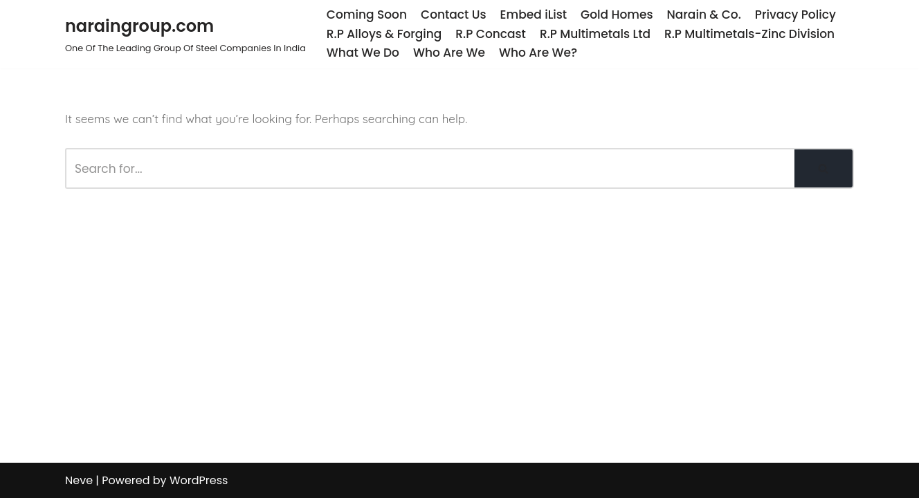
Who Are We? (538, 52)
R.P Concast (490, 34)
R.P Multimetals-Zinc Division (749, 34)
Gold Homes (617, 14)
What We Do (363, 52)
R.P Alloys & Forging (384, 34)
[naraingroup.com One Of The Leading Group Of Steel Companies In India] (185, 34)
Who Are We (449, 52)
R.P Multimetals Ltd (595, 34)
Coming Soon (367, 14)
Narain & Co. (704, 14)
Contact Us (453, 14)
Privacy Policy (795, 14)
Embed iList (533, 14)
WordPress (199, 480)
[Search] (429, 168)
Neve (79, 480)
